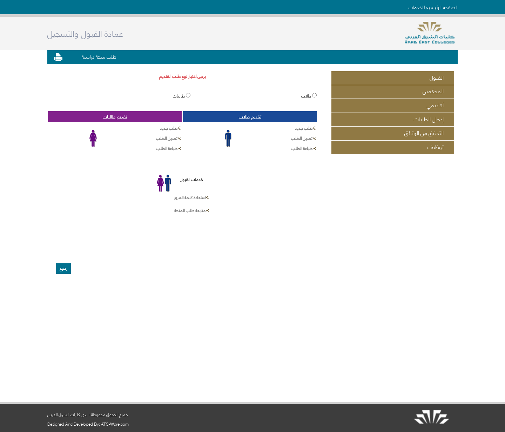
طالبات (179, 96)
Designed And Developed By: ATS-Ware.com (88, 424)
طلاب (306, 96)
